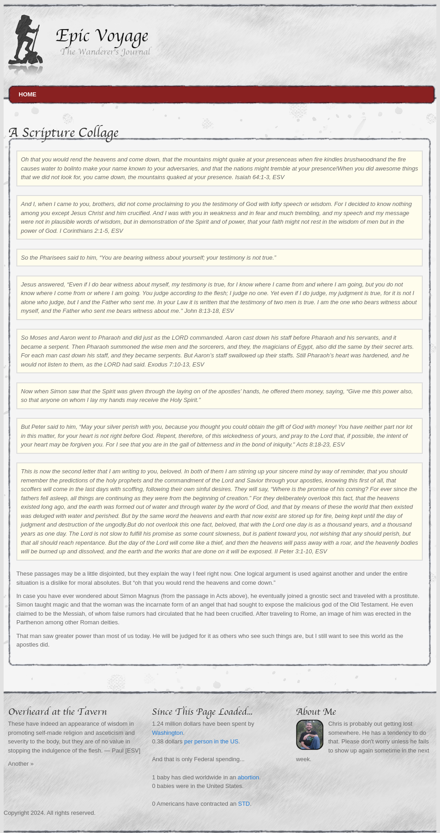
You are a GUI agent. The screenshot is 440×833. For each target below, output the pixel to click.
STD (244, 803)
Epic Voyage (101, 36)
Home (27, 94)
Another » (21, 763)
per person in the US (211, 741)
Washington (167, 732)
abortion (248, 777)
